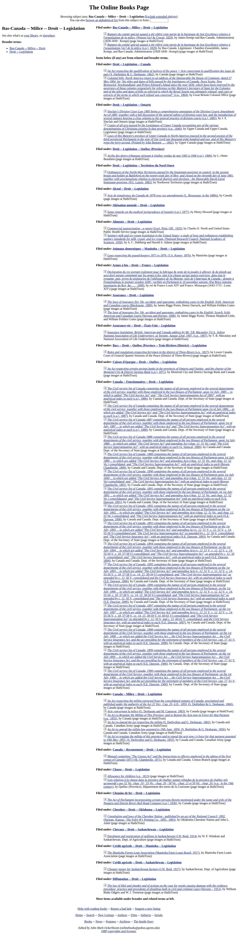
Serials (158, 915)
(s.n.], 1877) (148, 212)
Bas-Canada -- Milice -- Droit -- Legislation (140, 27)
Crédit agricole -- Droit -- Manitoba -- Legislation (144, 846)
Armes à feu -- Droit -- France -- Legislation (140, 265)
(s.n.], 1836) (168, 801)
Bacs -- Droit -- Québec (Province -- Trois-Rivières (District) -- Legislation (160, 345)
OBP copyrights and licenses (118, 931)
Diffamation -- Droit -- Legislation (134, 879)
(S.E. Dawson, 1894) (169, 552)
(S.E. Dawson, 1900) (170, 657)
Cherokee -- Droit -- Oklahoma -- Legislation (141, 809)
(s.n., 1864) (169, 86)
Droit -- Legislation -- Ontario (132, 104)
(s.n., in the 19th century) (168, 783)
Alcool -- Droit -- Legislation (131, 188)
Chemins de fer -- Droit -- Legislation (136, 793)
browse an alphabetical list (102, 20)
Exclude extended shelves (161, 16)
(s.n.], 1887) (170, 410)
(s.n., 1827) (158, 352)
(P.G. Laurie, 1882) (169, 177)
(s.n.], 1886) (169, 393)
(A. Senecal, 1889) (169, 442)
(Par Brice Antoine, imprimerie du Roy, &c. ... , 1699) (169, 278)
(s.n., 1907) (164, 334)
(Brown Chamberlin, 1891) (169, 478)
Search (90, 915)
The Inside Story (144, 921)
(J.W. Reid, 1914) (152, 836)
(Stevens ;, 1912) (166, 887)
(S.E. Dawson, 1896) (168, 573)
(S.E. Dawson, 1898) (169, 512)
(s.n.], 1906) (159, 155)
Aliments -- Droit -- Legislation (132, 221)
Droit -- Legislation (21, 51)
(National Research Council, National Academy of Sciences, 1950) (168, 239)
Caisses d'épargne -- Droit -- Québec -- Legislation (145, 361)
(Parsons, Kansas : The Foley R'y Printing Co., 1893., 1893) (165, 818)
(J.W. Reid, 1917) (143, 869)
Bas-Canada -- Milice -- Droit (27, 48)
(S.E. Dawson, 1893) (169, 530)
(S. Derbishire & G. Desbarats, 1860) (168, 702)
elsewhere (49, 35)
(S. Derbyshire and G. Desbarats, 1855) (170, 738)
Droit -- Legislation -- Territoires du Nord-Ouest (143, 165)
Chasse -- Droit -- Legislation (131, 769)
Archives (124, 921)
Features (111, 921)
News (98, 921)
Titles (134, 915)
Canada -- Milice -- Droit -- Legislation (137, 694)
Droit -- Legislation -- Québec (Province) (138, 149)
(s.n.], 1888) (169, 424)
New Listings (106, 915)
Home (79, 915)
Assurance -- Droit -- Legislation (133, 295)
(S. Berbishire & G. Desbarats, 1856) (166, 729)
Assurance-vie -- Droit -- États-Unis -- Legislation (144, 325)
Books (88, 921)
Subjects (146, 915)
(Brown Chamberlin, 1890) (169, 461)
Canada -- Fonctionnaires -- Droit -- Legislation (143, 381)
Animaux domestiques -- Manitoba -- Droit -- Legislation (149, 248)
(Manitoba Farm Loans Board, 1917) (153, 852)
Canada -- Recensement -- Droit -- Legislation (142, 749)
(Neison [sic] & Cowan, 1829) (167, 36)
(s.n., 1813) (128, 776)
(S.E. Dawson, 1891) (168, 495)
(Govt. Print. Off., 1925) (144, 228)
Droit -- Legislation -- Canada (132, 64)
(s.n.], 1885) (170, 115)
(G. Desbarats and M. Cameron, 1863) (146, 711)
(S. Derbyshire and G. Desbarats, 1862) (158, 722)
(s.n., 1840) (161, 127)
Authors (122, 915)
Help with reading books (92, 908)
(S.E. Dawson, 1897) (168, 614)
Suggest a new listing (147, 908)
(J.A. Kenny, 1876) (149, 255)
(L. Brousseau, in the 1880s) (162, 195)
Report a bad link (121, 908)
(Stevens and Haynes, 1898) (167, 314)
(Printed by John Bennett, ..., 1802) (170, 139)
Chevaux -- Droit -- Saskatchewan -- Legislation (143, 829)
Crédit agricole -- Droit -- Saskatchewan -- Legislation (147, 862)
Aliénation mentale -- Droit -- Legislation (139, 205)
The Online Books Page (119, 7)
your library (31, 35)
